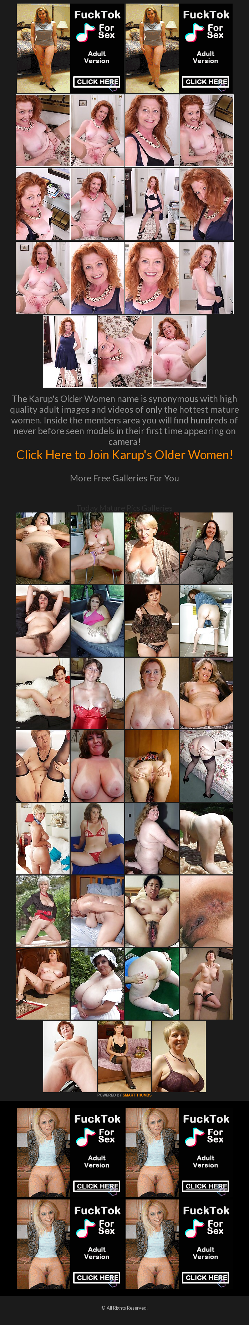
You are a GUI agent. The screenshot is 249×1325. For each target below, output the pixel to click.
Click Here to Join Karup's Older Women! (124, 454)
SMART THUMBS (137, 1095)
